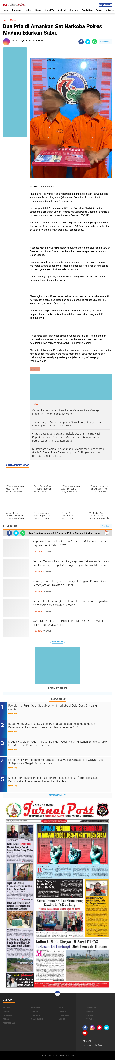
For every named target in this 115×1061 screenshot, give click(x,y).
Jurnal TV (49, 10)
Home (5, 10)
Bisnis (38, 10)
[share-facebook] (81, 41)
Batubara (35, 1008)
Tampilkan (106, 526)
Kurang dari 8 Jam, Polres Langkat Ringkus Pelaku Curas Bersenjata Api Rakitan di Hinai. (70, 584)
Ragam (89, 1016)
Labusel (35, 1012)
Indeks (29, 10)
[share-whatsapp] (94, 41)
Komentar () (105, 42)
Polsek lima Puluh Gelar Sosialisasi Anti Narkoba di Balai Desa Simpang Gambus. (57, 708)
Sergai (6, 1020)
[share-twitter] (87, 41)
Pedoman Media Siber (93, 1046)
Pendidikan (87, 10)
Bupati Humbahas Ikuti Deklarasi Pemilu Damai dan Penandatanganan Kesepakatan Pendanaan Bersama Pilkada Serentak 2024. (57, 729)
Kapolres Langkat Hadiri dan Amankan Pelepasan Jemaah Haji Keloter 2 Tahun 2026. (71, 544)
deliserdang (9, 1024)
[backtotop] (57, 994)
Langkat (63, 1012)
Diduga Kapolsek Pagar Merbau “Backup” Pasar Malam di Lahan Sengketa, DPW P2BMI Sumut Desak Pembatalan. (59, 745)
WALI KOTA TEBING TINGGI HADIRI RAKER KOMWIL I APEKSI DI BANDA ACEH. (69, 624)
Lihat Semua (57, 642)
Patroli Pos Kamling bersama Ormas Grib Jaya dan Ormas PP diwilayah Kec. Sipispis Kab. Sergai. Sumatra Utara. (57, 763)
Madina (16, 20)
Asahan (6, 1008)
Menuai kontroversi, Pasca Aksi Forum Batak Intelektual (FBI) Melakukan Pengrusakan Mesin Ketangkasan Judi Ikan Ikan (56, 781)
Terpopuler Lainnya (57, 796)
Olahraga (73, 10)
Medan (89, 1012)
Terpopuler (17, 10)
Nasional (62, 10)
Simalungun (37, 1020)
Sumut (99, 10)
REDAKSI (87, 1042)
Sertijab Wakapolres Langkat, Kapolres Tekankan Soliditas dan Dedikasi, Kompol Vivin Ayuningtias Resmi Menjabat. (71, 567)
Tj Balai (90, 1020)
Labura (6, 1012)
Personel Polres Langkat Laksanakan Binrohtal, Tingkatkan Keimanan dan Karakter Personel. (72, 604)
